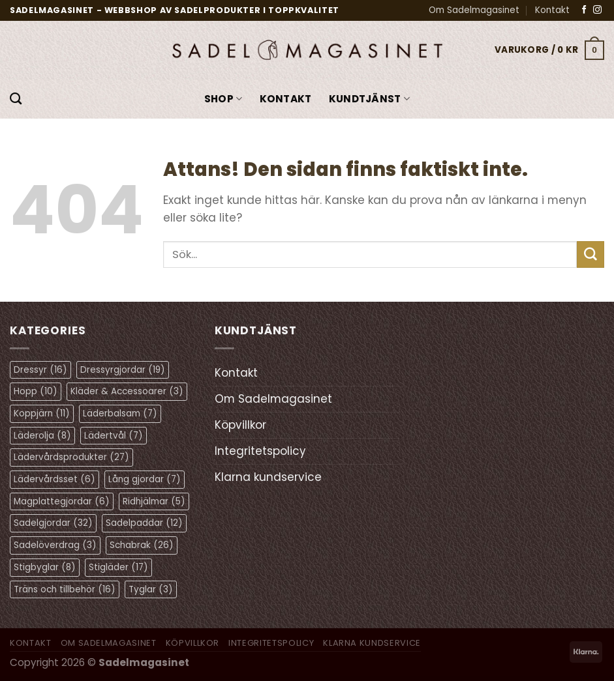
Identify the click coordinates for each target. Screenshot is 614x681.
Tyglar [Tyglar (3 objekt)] (151, 589)
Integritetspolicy (260, 451)
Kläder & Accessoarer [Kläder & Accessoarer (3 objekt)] (126, 391)
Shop (223, 99)
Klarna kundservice (268, 477)
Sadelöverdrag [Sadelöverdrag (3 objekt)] (55, 545)
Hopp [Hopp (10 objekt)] (35, 391)
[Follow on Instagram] (597, 10)
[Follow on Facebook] (584, 10)
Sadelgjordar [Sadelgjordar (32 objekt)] (53, 523)
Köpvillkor (240, 425)
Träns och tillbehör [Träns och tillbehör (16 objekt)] (64, 589)
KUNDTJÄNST (369, 99)
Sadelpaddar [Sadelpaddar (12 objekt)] (144, 523)
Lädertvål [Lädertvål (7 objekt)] (113, 435)
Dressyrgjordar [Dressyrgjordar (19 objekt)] (122, 370)
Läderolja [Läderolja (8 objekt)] (42, 435)
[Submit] (590, 254)
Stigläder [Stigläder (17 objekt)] (118, 567)
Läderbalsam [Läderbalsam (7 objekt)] (120, 413)
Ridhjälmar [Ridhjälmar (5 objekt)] (154, 501)
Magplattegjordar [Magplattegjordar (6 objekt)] (62, 501)
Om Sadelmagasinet (474, 10)
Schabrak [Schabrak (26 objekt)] (142, 545)
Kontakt (552, 10)
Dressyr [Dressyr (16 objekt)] (40, 370)
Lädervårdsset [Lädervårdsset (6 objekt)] (54, 479)
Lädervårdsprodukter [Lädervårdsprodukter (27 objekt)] (71, 457)
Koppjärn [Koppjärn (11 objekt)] (42, 413)
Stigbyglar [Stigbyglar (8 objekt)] (45, 567)
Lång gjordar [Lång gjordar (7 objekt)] (144, 479)
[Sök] (16, 99)
